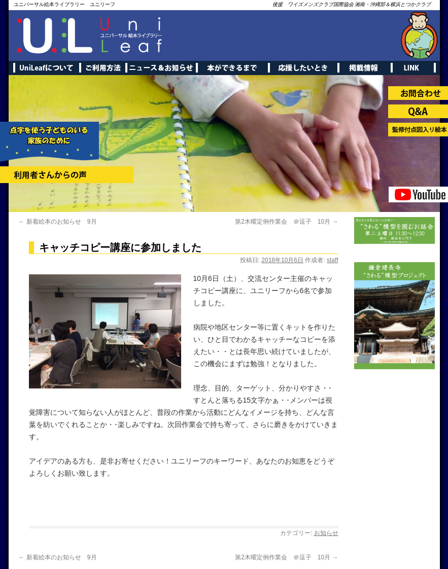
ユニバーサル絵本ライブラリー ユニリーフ (64, 4)
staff (332, 260)
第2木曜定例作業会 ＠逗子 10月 (286, 221)
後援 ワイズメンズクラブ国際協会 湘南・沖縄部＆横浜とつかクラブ (351, 4)
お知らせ (326, 533)
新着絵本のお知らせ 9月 (58, 221)
